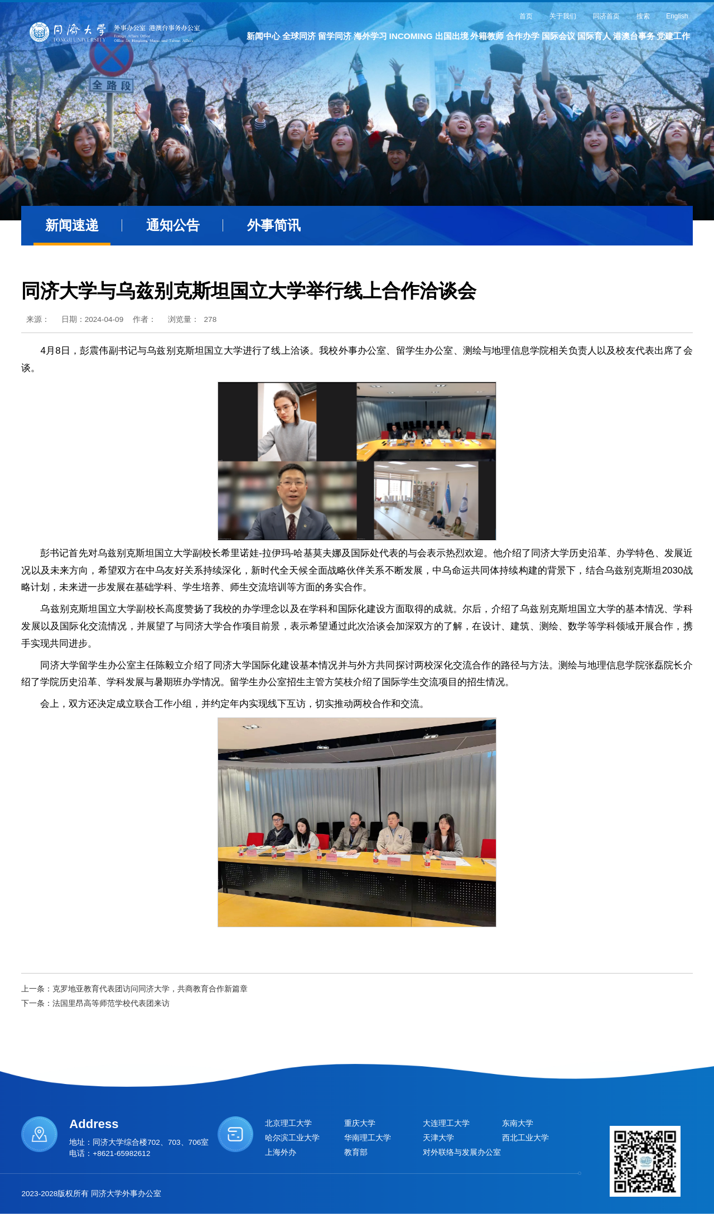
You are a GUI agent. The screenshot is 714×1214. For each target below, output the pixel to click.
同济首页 (606, 16)
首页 (526, 16)
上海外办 (280, 1152)
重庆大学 (359, 1123)
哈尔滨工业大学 (292, 1138)
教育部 (356, 1152)
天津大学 (438, 1138)
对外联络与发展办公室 (462, 1152)
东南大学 (517, 1123)
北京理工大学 (288, 1123)
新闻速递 (72, 225)
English (677, 16)
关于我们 (562, 16)
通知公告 (173, 225)
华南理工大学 (367, 1138)
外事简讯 (274, 225)
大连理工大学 (446, 1123)
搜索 (643, 16)
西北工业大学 (525, 1138)
